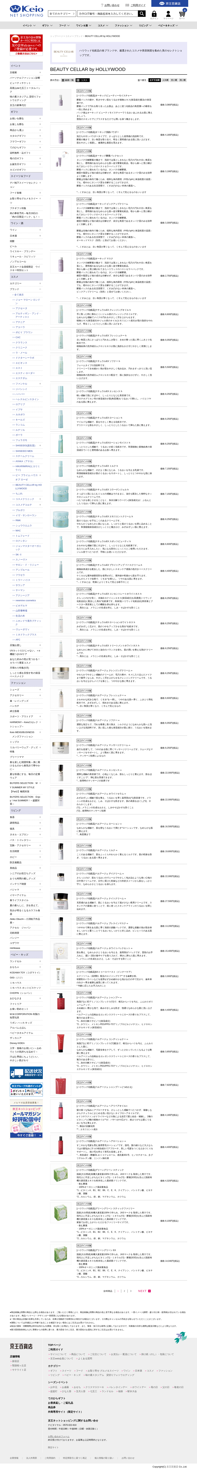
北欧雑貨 (14, 932)
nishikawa (15, 948)
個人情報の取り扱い (104, 1458)
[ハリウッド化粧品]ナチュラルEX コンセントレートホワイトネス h (109, 594)
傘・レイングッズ (19, 701)
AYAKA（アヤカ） (25, 461)
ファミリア (15, 1004)
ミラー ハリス (23, 580)
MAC (18, 530)
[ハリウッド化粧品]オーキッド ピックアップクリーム (102, 204)
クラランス (21, 342)
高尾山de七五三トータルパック (25, 90)
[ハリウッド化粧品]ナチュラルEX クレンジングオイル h (104, 310)
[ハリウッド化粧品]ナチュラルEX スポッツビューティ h (104, 541)
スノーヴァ (21, 559)
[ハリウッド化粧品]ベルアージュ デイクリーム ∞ (100, 873)
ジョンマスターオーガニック (28, 548)
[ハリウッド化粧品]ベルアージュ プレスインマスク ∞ (102, 923)
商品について (78, 1354)
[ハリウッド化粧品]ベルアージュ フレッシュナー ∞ (101, 695)
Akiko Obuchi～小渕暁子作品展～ (25, 921)
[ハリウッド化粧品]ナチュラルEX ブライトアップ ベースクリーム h (109, 565)
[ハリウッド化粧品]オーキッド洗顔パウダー (98, 132)
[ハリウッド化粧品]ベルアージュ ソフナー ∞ (98, 720)
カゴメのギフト (18, 169)
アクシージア (23, 595)
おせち (77, 1387)
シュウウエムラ (24, 525)
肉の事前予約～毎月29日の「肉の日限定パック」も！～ (25, 215)
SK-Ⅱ (19, 554)
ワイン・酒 (17, 223)
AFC (18, 639)
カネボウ (20, 414)
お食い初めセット (19, 1009)
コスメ (101, 25)
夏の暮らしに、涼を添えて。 (25, 905)
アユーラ (20, 327)
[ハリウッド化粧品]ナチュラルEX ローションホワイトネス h (106, 622)
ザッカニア (15, 1038)
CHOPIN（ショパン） (21, 993)
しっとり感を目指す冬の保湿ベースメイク (25, 675)
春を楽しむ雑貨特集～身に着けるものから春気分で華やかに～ (25, 765)
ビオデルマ (21, 605)
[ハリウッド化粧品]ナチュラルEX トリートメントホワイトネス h (108, 645)
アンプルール (23, 569)
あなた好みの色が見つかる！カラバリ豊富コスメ (25, 661)
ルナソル (20, 430)
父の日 (165, 1387)
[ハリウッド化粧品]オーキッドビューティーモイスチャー (104, 95)
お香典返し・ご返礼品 (60, 1402)
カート (182, 15)
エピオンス (21, 363)
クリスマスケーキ (94, 1387)
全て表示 (19, 294)
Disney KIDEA (17, 1043)
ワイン (126, 1370)
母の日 (154, 1387)
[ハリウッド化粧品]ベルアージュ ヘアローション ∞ (101, 1141)
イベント (27, 25)
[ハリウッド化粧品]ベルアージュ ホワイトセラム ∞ (101, 793)
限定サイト (53, 1447)
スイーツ (66, 1370)
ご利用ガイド (138, 5)
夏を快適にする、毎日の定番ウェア (25, 776)
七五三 (93, 1391)
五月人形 (80, 1391)
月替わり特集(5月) (19, 667)
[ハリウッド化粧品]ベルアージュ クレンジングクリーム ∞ (104, 670)
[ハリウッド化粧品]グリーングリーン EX (96, 1250)
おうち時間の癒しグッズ (22, 878)
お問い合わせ (111, 5)
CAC (18, 337)
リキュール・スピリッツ (22, 256)
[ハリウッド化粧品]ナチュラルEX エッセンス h (99, 391)
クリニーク (21, 347)
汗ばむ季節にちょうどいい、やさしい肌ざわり (25, 1058)
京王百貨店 (172, 1466)
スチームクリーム (25, 456)
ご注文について (98, 1354)
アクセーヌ (21, 308)
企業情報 (14, 1458)
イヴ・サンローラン (26, 515)
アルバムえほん (18, 1027)
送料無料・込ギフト (20, 153)
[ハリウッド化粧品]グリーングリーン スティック (100, 1170)
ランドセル (107, 1391)
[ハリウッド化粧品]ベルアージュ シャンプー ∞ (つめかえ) (104, 1087)
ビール (13, 246)
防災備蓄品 (15, 862)
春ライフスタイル (19, 900)
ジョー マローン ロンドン (27, 301)
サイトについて (58, 1354)
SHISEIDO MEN (24, 451)
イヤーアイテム (18, 895)
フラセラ (20, 575)
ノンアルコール (18, 261)
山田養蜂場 (21, 610)
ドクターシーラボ (25, 357)
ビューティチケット (20, 83)
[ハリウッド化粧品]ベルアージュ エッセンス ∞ (99, 770)
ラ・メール (21, 352)
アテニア (20, 322)
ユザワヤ (14, 943)
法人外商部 (31, 1458)
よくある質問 (85, 1358)
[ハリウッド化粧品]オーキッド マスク (95, 258)
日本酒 (138, 1370)
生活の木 (20, 615)
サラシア (20, 585)
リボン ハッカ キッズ (21, 1022)
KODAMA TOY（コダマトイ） (26, 972)
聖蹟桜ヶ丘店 (19, 1365)
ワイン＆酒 (82, 25)
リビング (143, 25)
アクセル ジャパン (20, 927)
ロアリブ (20, 404)
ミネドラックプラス (26, 634)
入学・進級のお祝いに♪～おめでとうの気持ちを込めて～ (25, 1050)
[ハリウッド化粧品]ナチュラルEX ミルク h (97, 466)
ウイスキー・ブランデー (22, 251)
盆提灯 (53, 1391)
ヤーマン (20, 590)
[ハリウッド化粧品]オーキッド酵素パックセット (100, 156)
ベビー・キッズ (19, 954)
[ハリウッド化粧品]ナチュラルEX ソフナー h (98, 361)
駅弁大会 (132, 1391)
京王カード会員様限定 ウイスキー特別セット (25, 268)
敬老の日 (179, 1387)
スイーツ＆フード (21, 176)
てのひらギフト (57, 1398)
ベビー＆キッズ (166, 25)
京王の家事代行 (18, 105)
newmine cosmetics (26, 600)
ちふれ (19, 493)
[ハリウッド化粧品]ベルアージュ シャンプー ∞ (99, 997)
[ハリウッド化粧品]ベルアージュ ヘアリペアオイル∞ (102, 1106)
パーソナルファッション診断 (25, 77)
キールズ (20, 419)
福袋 (120, 1391)
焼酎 (12, 241)
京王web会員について (61, 1358)
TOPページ (54, 1345)
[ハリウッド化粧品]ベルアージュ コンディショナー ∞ (102, 1039)
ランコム (20, 424)
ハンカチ (14, 706)
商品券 (52, 1407)
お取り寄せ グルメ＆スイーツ (103, 1370)
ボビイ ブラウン (24, 332)
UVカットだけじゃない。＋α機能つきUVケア (25, 652)
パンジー (14, 937)
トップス (14, 742)
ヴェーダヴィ (23, 629)
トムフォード (23, 535)
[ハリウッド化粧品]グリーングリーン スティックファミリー (105, 1208)
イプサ (19, 409)
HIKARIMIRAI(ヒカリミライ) (27, 468)
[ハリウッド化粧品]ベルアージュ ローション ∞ (99, 824)
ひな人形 (66, 1391)
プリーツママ (17, 757)
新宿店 (15, 1361)
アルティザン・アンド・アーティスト (28, 315)
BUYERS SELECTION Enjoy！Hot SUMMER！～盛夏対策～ (25, 800)
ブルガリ (20, 510)
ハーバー (20, 394)
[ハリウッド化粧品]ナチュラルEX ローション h (99, 418)
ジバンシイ (21, 389)
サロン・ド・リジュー (27, 564)
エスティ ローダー (25, 373)
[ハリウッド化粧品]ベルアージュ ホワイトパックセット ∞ (104, 948)
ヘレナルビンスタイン (27, 399)
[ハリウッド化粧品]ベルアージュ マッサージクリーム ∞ (103, 745)
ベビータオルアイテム (21, 1033)
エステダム (21, 378)
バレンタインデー (118, 1387)
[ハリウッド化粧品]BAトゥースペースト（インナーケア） (105, 972)
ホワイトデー (139, 1387)
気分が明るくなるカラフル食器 (25, 912)
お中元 (53, 1387)
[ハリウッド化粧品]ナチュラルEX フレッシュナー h (101, 335)
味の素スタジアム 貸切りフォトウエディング (25, 98)
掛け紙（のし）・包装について (157, 1354)
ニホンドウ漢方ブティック (28, 622)
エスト (19, 368)
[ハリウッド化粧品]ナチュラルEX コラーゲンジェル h (103, 489)
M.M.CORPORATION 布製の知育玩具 (25, 1016)
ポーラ (19, 435)
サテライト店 (19, 1369)
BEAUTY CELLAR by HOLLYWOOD (28, 487)
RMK (18, 520)
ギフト (45, 25)
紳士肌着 (14, 711)
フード (62, 25)
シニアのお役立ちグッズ (22, 873)
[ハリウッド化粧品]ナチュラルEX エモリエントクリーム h (105, 516)
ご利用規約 (50, 1458)
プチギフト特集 (18, 208)
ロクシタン (21, 540)
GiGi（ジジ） (17, 977)
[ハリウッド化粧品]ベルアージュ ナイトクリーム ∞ (101, 898)
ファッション (122, 25)
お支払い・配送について (124, 1354)
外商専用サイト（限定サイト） (65, 1411)
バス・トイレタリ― (20, 840)
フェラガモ (21, 440)
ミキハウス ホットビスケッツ (25, 987)
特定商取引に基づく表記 (75, 1458)
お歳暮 (65, 1387)
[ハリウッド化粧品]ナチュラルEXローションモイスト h (103, 442)
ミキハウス (15, 982)
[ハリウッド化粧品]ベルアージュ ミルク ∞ (97, 850)
